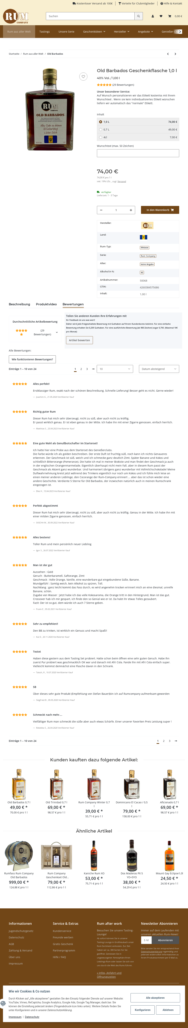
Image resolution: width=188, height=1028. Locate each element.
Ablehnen (167, 1009)
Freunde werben (63, 937)
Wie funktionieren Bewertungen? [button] (32, 359)
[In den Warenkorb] (12, 66)
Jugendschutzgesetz (21, 931)
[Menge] (116, 210)
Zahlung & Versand (20, 950)
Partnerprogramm (64, 950)
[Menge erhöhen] (131, 210)
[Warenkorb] (175, 16)
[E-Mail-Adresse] (146, 940)
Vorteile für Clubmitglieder (138, 3)
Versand (122, 181)
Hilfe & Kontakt (172, 3)
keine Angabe (147, 264)
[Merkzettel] (161, 16)
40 (142, 272)
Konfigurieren (142, 1009)
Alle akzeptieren (155, 997)
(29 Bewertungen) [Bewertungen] (115, 84)
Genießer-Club (171, 31)
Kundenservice (62, 931)
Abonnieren (165, 940)
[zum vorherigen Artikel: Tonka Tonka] (168, 54)
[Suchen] (90, 16)
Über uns (14, 957)
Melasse (144, 247)
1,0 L (140, 122)
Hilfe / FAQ (59, 957)
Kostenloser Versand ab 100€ (94, 3)
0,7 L (140, 129)
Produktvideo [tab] (46, 304)
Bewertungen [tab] (73, 304)
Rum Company (148, 256)
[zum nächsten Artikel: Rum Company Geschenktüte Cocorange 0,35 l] (175, 54)
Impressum (16, 963)
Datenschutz (16, 937)
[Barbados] (143, 237)
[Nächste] (93, 369)
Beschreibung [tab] (19, 304)
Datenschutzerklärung (151, 951)
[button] (153, 16)
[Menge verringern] (101, 210)
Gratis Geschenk (63, 944)
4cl (140, 137)
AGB (11, 944)
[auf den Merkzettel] (83, 77)
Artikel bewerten (79, 340)
